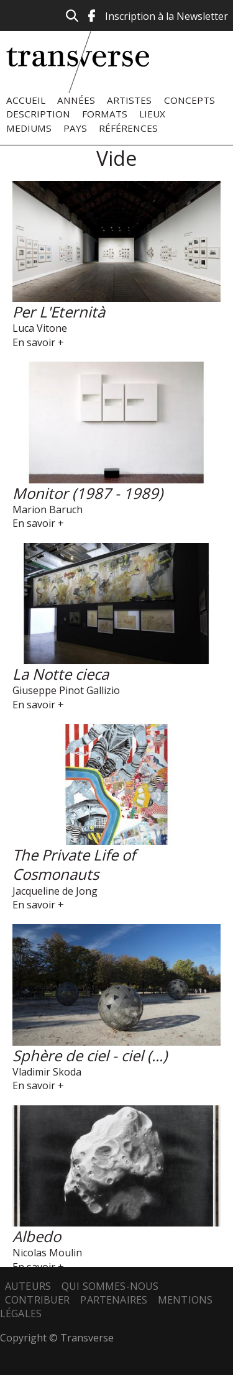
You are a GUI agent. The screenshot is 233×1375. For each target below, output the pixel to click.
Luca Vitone (39, 328)
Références (128, 128)
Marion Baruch (47, 509)
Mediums (29, 128)
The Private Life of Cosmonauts (73, 864)
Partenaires (113, 1300)
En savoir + (38, 342)
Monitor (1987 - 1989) (87, 493)
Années (76, 100)
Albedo (36, 1236)
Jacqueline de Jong (55, 891)
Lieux (152, 113)
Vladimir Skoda (46, 1072)
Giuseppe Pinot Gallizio (66, 690)
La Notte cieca (60, 674)
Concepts (189, 100)
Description (38, 113)
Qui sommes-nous (110, 1286)
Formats (104, 113)
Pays (75, 128)
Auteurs (28, 1286)
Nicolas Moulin (47, 1252)
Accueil (25, 100)
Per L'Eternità (58, 311)
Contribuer (37, 1300)
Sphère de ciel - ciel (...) (89, 1055)
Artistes (129, 100)
